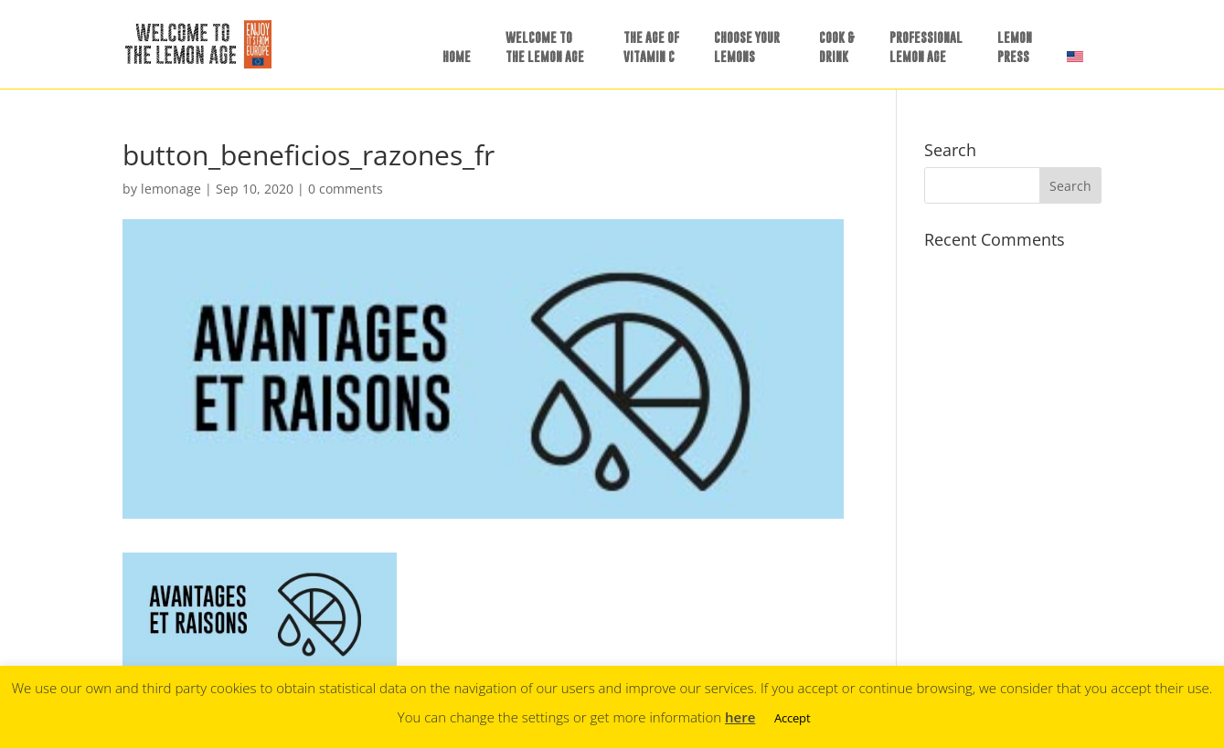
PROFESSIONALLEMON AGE (926, 46)
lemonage (171, 188)
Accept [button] (792, 718)
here (740, 717)
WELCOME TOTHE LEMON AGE (545, 46)
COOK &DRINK (837, 46)
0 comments (345, 188)
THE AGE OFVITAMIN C (651, 46)
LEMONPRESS (1014, 46)
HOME (456, 56)
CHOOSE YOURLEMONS (747, 46)
